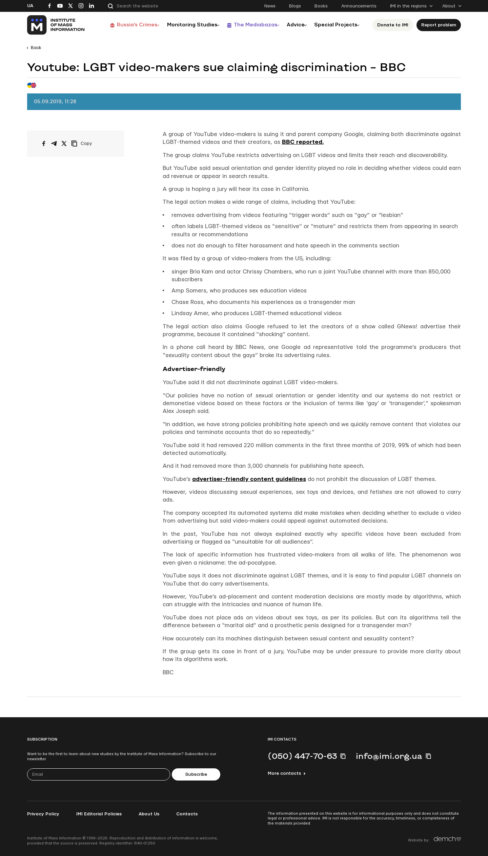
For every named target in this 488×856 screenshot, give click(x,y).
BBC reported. (303, 142)
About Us (149, 814)
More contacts (284, 773)
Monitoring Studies (184, 24)
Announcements (359, 6)
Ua (30, 5)
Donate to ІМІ (394, 25)
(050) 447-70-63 (302, 756)
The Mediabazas (250, 24)
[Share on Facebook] (44, 143)
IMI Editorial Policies (99, 814)
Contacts (187, 814)
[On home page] (56, 25)
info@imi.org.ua (389, 756)
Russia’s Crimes (127, 24)
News (270, 6)
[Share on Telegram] (54, 143)
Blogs (295, 6)
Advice (293, 24)
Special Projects (336, 24)
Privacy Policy (43, 814)
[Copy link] (90, 143)
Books (321, 6)
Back (36, 47)
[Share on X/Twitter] (64, 143)
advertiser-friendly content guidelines (249, 479)
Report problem (440, 25)
